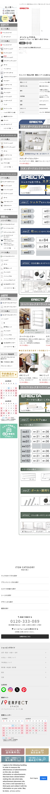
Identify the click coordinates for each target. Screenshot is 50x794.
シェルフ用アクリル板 (8, 112)
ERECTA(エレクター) (32, 4)
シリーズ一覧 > (8, 128)
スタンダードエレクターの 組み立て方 (8, 358)
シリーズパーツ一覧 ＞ (10, 288)
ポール (4, 65)
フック (4, 104)
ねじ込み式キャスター (8, 284)
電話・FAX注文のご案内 (7, 362)
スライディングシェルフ (8, 61)
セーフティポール (7, 73)
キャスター (5, 81)
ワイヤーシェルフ (7, 49)
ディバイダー (6, 92)
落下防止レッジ (6, 268)
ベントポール (6, 69)
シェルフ (4, 260)
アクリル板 (5, 163)
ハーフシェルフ (6, 96)
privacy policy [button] (15, 791)
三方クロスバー (6, 88)
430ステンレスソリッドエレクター (7, 240)
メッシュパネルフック (8, 280)
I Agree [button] (43, 778)
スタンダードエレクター (8, 307)
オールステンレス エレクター (7, 236)
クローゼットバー (7, 201)
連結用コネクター (7, 116)
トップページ (22, 4)
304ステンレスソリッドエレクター (7, 244)
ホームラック (6, 37)
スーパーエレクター (7, 228)
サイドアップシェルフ (8, 147)
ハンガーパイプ (6, 100)
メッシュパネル (6, 276)
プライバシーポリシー (6, 366)
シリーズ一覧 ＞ (9, 248)
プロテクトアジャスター (8, 77)
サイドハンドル (6, 108)
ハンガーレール (6, 84)
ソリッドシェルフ (7, 190)
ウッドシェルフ (6, 53)
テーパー (4, 120)
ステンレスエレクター (8, 232)
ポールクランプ (6, 124)
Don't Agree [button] (34, 778)
